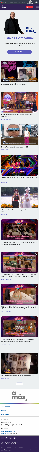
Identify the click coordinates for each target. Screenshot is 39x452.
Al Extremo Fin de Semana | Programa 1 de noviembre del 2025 (19, 211)
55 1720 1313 (5, 433)
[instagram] (6, 438)
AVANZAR (20, 52)
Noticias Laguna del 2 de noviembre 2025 (14, 84)
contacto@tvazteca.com (8, 431)
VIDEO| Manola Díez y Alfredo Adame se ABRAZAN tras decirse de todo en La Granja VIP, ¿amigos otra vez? (18, 275)
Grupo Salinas (5, 414)
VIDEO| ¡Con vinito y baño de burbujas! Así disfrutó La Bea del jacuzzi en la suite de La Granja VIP (19, 308)
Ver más (20, 384)
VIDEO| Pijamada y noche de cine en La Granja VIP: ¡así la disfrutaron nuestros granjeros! (19, 243)
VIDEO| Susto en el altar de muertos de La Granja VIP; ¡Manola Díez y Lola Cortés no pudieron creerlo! (18, 340)
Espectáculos (5, 378)
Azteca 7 (23, 2)
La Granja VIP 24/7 (6, 247)
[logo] (4, 7)
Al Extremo (4, 182)
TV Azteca (10, 2)
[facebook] (14, 438)
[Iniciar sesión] (36, 2)
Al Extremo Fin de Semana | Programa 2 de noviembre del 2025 (19, 178)
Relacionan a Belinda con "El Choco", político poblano (17, 376)
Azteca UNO (17, 2)
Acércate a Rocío (6, 119)
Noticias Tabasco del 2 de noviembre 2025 (14, 147)
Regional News (5, 87)
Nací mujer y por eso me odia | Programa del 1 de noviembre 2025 (16, 115)
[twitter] (2, 438)
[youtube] (10, 438)
